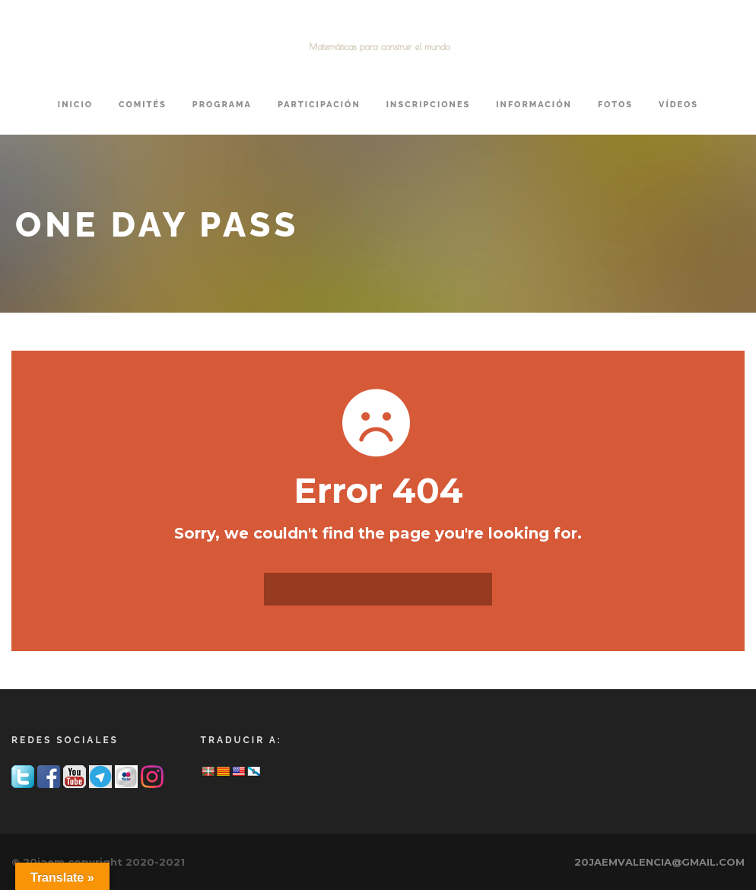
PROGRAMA (222, 105)
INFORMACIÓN (534, 105)
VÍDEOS (678, 105)
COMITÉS (143, 105)
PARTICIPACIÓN (319, 105)
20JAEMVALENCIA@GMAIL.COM (659, 862)
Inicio (75, 105)
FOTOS (615, 105)
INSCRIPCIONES (428, 105)
